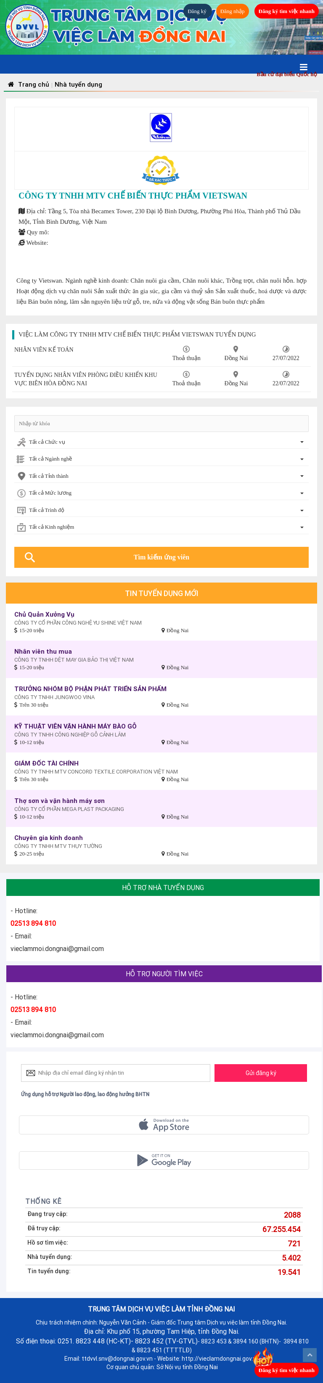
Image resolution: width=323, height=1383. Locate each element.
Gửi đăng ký (261, 1073)
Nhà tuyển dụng (78, 84)
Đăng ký (198, 11)
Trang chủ (27, 84)
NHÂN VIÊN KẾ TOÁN (44, 350)
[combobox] (161, 442)
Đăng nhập (232, 11)
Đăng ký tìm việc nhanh (287, 11)
